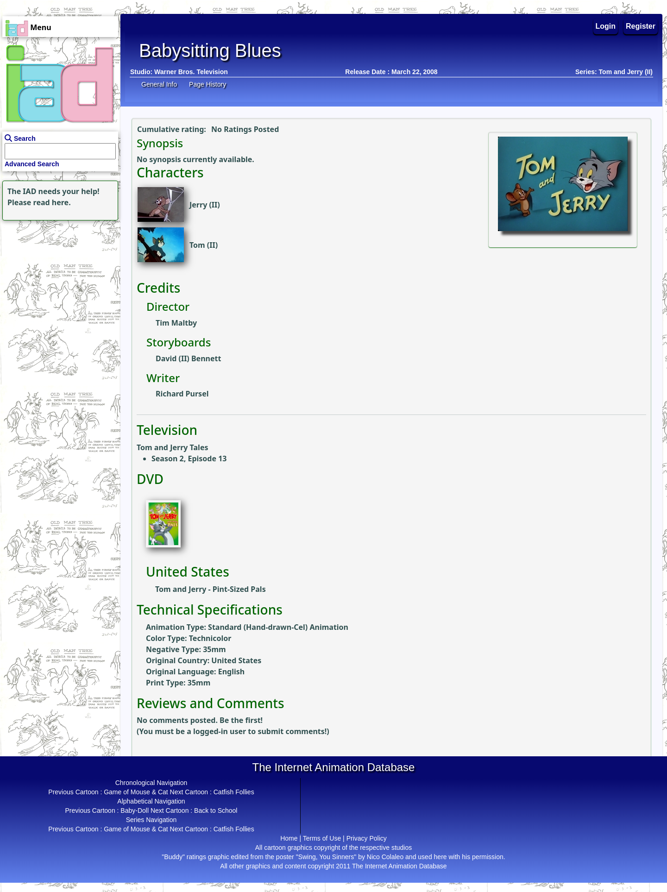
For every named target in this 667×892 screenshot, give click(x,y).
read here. (52, 202)
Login (606, 26)
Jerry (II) (204, 205)
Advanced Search (32, 164)
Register (640, 26)
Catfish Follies (234, 792)
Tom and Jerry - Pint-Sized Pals (210, 589)
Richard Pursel (182, 394)
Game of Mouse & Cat (136, 792)
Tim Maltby (176, 323)
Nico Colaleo (385, 857)
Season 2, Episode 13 (189, 458)
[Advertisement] (58, 281)
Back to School (215, 810)
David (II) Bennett (188, 358)
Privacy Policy (366, 838)
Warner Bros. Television (191, 71)
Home (288, 838)
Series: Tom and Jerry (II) (614, 71)
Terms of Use (322, 838)
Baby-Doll (134, 810)
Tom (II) (203, 245)
